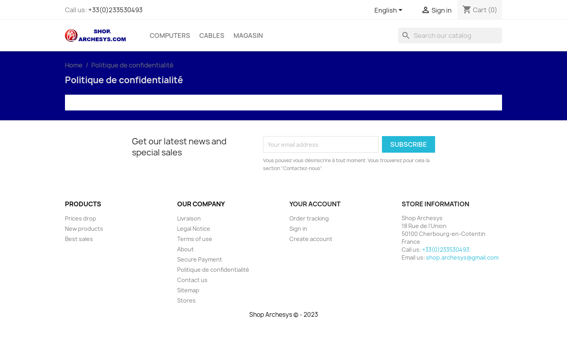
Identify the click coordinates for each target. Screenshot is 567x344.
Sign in (298, 228)
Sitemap (188, 290)
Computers (170, 35)
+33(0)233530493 (115, 10)
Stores (186, 300)
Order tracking (309, 218)
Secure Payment (199, 259)
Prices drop (80, 218)
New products (84, 228)
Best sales (79, 239)
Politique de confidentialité (213, 269)
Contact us (192, 280)
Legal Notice (193, 228)
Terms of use (194, 239)
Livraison (189, 218)
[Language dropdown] (389, 10)
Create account (310, 239)
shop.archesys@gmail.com (462, 257)
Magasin (248, 35)
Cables (211, 35)
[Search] (450, 35)
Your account (315, 204)
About (185, 249)
